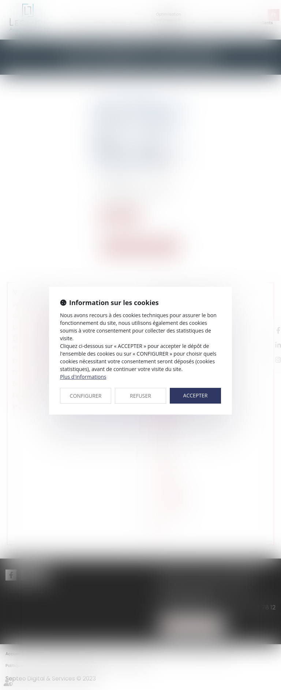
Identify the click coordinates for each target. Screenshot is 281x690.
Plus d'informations (83, 376)
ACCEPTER (195, 395)
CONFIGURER (86, 395)
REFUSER (140, 395)
